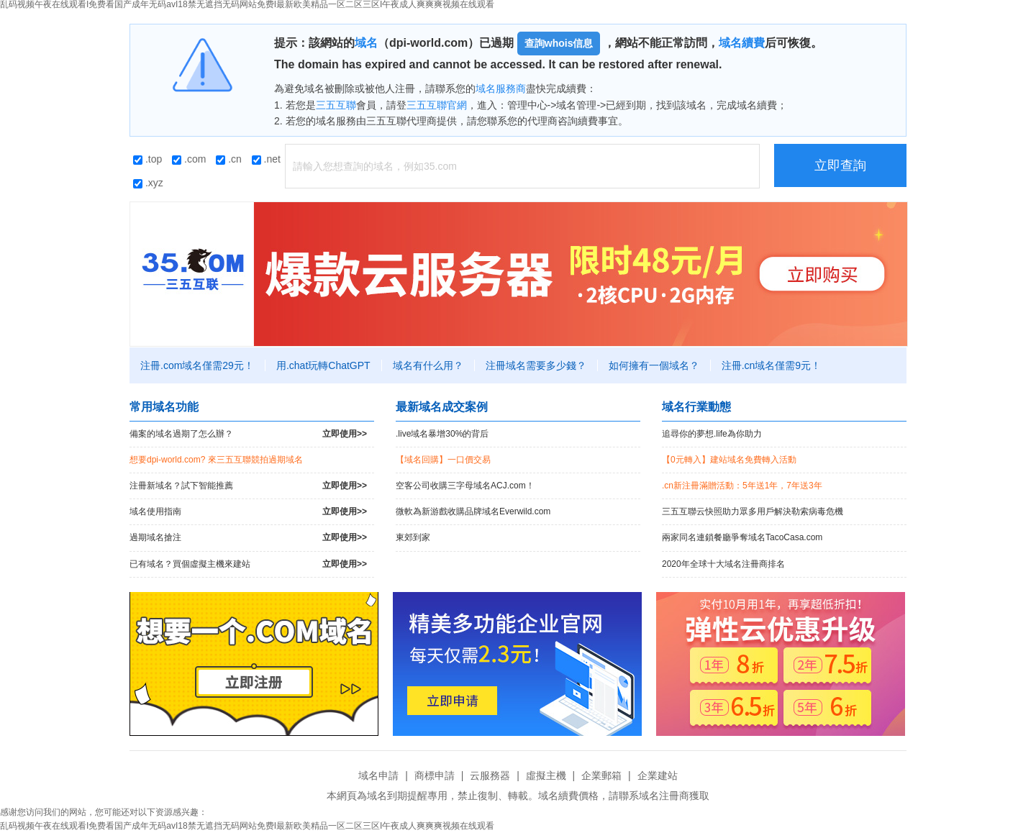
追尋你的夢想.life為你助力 (712, 434)
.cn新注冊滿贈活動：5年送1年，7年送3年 (742, 486)
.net (266, 159)
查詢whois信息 (559, 43)
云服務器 (490, 775)
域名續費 (742, 43)
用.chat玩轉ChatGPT (323, 365)
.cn (229, 159)
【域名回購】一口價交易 (443, 460)
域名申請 (378, 775)
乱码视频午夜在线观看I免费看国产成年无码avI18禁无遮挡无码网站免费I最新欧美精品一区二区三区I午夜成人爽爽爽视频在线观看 (247, 826)
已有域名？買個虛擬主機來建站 (248, 564)
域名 (366, 43)
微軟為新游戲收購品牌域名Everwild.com (473, 511)
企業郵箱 (601, 775)
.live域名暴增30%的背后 (442, 434)
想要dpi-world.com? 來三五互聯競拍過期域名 (216, 460)
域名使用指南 (248, 512)
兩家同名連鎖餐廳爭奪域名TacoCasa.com (742, 537)
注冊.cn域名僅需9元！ (771, 365)
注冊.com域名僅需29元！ (197, 365)
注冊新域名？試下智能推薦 (248, 486)
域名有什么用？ (428, 365)
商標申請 (434, 775)
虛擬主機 (546, 775)
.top (147, 159)
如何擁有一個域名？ (654, 365)
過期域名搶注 (248, 538)
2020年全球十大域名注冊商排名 (723, 564)
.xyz (148, 182)
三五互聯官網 (436, 105)
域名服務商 (501, 88)
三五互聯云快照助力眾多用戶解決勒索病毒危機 (752, 511)
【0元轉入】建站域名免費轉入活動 (729, 460)
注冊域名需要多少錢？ (536, 365)
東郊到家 (413, 537)
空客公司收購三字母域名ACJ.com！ (465, 486)
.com (189, 159)
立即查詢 (840, 165)
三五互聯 (336, 105)
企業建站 (657, 775)
